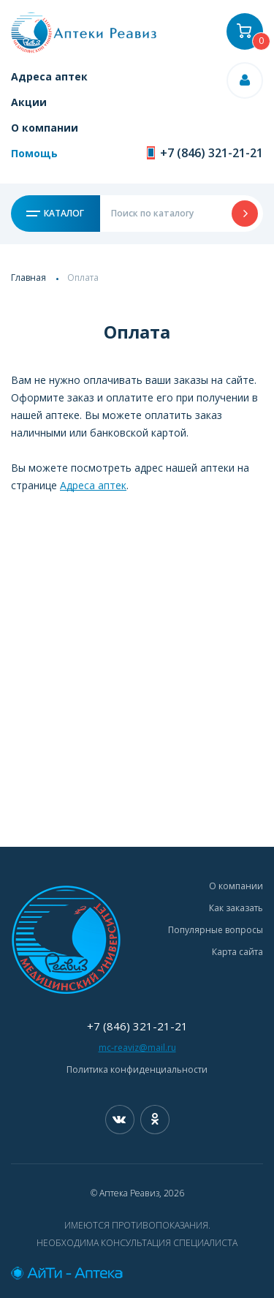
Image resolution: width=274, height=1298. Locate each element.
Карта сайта (237, 952)
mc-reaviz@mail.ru (137, 1047)
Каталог (55, 213)
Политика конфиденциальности (137, 1069)
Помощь (34, 153)
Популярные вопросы (215, 930)
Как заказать (236, 908)
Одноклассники (155, 1119)
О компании (44, 128)
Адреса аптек (49, 76)
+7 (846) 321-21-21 (211, 153)
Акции (29, 102)
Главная (28, 277)
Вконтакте (119, 1119)
